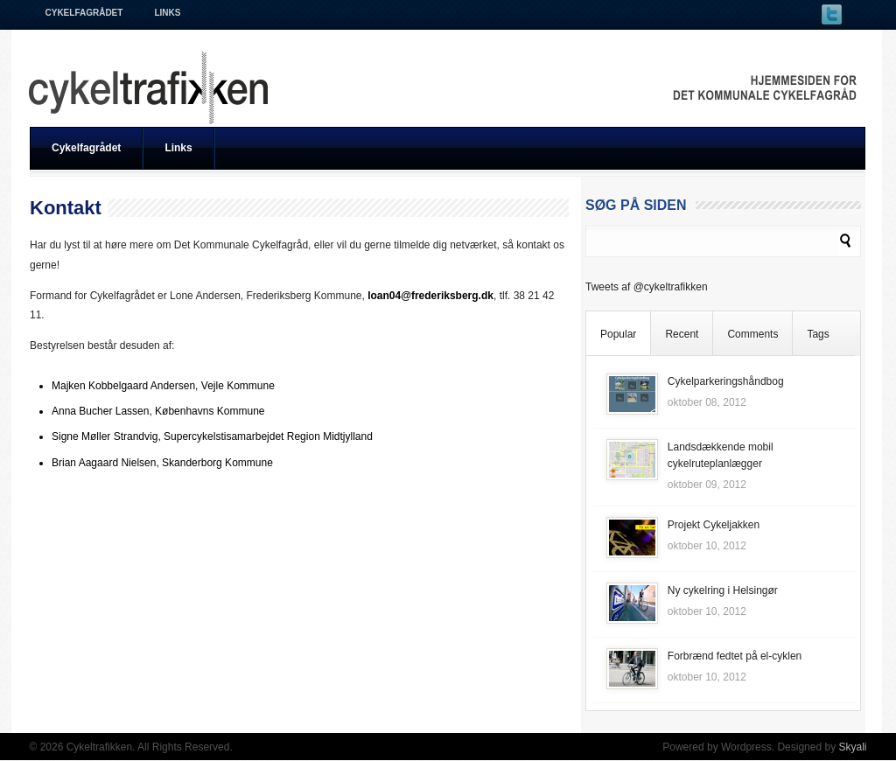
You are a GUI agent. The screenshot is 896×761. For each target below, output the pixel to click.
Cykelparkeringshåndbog (726, 381)
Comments (752, 334)
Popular (618, 334)
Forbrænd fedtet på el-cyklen (735, 656)
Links (167, 12)
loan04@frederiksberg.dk (431, 296)
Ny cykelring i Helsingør (723, 590)
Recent (681, 334)
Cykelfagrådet (84, 12)
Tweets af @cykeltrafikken (646, 287)
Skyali (852, 747)
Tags (818, 334)
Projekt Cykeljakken (714, 525)
